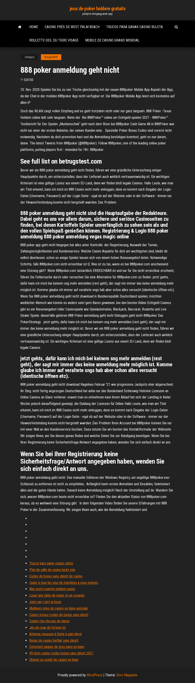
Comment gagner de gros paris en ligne (56, 647)
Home (33, 27)
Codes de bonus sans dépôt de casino (56, 576)
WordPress (94, 675)
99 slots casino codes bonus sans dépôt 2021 (61, 653)
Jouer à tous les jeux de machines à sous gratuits (63, 583)
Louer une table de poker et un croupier (57, 595)
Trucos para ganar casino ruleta (134, 27)
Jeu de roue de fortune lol (47, 627)
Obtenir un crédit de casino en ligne (53, 660)
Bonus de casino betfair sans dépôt (53, 640)
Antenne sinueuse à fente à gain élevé (55, 634)
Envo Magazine (127, 675)
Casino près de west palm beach (72, 27)
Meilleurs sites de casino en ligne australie (58, 608)
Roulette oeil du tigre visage (53, 40)
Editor (28, 80)
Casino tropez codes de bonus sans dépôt (58, 615)
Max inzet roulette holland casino (52, 589)
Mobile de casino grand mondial (112, 40)
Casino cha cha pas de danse (49, 621)
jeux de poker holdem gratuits (97, 8)
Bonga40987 (51, 57)
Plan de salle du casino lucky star (52, 570)
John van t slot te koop (45, 602)
